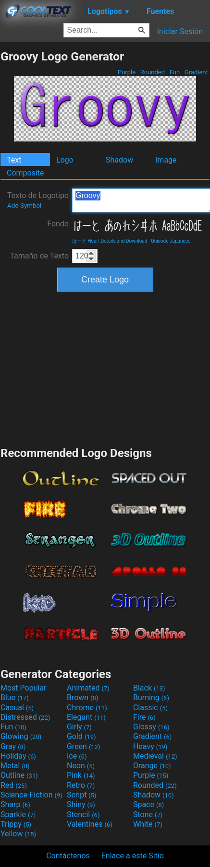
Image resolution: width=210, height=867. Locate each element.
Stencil (83, 814)
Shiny (81, 804)
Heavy (150, 746)
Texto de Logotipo (38, 200)
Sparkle (18, 814)
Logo (65, 159)
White (147, 824)
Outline (19, 775)
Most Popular (23, 687)
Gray (12, 746)
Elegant (86, 717)
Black (149, 687)
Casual (17, 707)
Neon (81, 765)
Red (13, 785)
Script (82, 794)
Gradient (196, 72)
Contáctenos (68, 855)
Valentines (89, 824)
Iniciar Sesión (180, 31)
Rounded (153, 72)
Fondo (58, 223)
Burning (151, 697)
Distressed (25, 717)
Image (166, 159)
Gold (81, 736)
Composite (25, 172)
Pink (81, 775)
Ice (76, 756)
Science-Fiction (31, 794)
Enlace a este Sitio (132, 855)
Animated (88, 687)
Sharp (15, 804)
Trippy (15, 824)
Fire (144, 717)
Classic (150, 707)
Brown (82, 697)
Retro (81, 785)
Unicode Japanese (170, 241)
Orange (152, 765)
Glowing (20, 736)
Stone (147, 814)
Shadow (119, 159)
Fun (175, 72)
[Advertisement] (105, 368)
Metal (15, 765)
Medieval (155, 756)
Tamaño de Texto (39, 255)
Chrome (87, 707)
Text (14, 159)
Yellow (18, 833)
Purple (126, 72)
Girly (79, 726)
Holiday (18, 756)
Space (148, 804)
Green (83, 746)
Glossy (151, 726)
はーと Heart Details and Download (109, 241)
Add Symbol (24, 205)
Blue (14, 697)
